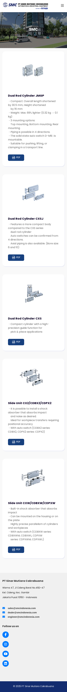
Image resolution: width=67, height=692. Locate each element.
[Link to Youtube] (6, 653)
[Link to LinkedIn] (5, 663)
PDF (16, 158)
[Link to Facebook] (6, 634)
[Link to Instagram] (5, 644)
